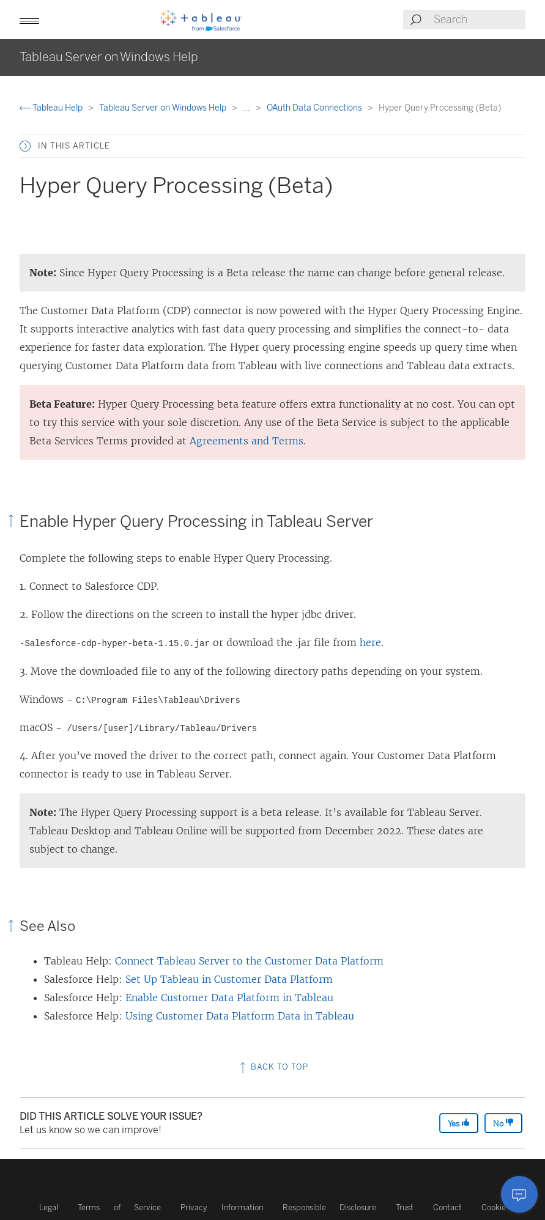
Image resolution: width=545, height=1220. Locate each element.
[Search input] (478, 19)
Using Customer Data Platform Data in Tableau (239, 1016)
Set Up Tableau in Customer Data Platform (229, 979)
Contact (447, 1207)
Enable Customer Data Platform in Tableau (229, 997)
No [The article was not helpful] (503, 1123)
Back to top (272, 1066)
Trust (404, 1207)
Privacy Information (221, 1207)
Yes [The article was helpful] (459, 1123)
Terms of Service (119, 1207)
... (247, 108)
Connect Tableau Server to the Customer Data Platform (249, 961)
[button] (29, 19)
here (370, 642)
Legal (48, 1207)
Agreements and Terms (246, 441)
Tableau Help (52, 108)
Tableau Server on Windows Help (163, 108)
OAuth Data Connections (315, 108)
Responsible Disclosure (330, 1207)
